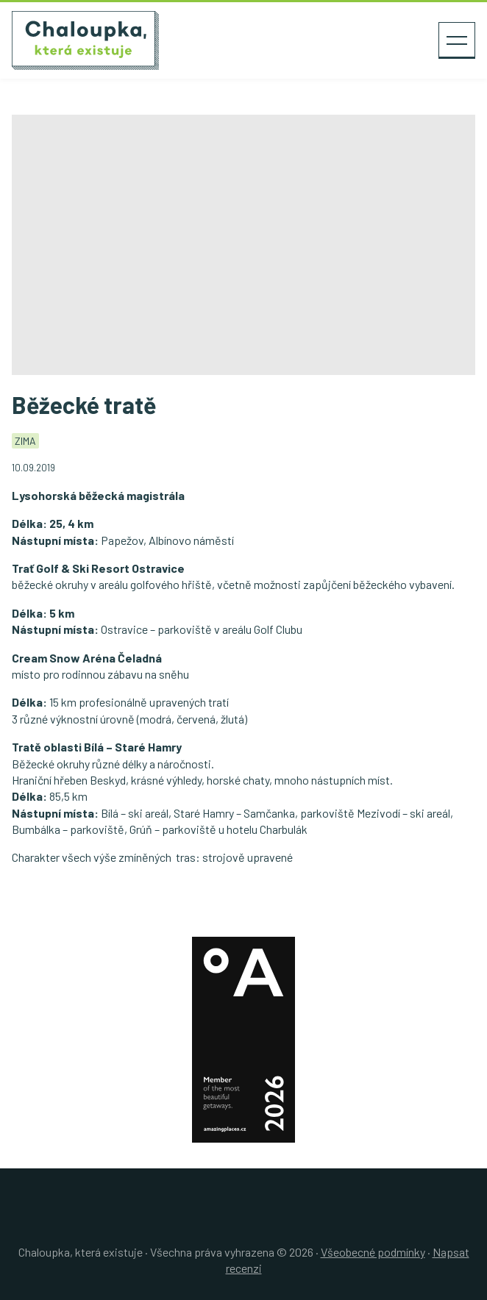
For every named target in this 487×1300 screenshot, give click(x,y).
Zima (25, 441)
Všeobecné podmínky (373, 1252)
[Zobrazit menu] (456, 40)
